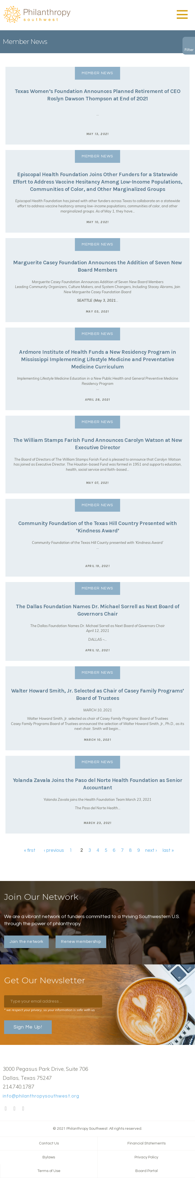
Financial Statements (146, 1143)
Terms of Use (48, 1171)
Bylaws (48, 1157)
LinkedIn (23, 1109)
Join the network (26, 942)
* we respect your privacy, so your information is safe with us (49, 1010)
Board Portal (146, 1171)
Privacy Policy (146, 1157)
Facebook (6, 1109)
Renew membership (81, 942)
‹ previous (54, 850)
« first (29, 850)
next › (151, 850)
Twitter (14, 1109)
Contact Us (49, 1143)
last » (168, 850)
